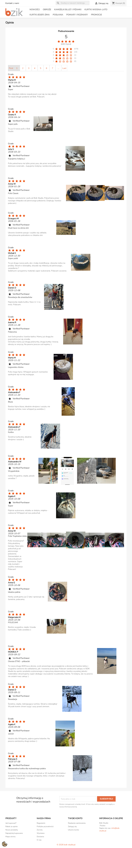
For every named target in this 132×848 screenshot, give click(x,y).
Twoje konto (75, 818)
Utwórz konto (73, 830)
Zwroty (40, 830)
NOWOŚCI (35, 9)
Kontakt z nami (12, 3)
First (11, 68)
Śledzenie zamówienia (76, 823)
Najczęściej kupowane (14, 833)
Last (64, 68)
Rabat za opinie (11, 826)
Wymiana (40, 833)
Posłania (58, 14)
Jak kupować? (10, 823)
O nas (39, 840)
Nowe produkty (11, 830)
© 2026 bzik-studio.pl (66, 844)
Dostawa (40, 836)
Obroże (47, 9)
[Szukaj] (73, 3)
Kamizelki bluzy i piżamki (67, 9)
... (58, 68)
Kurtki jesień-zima (40, 14)
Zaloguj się (72, 826)
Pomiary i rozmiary (77, 14)
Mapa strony (10, 836)
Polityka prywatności (45, 826)
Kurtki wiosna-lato (95, 9)
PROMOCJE (96, 14)
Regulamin (41, 823)
